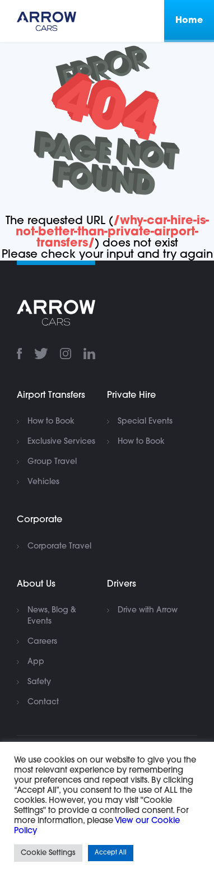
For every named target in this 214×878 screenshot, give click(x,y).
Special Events (145, 421)
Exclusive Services (61, 442)
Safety (39, 682)
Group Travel (52, 462)
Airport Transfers (51, 395)
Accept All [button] (111, 853)
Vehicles (43, 482)
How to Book (51, 421)
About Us (36, 584)
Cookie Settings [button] (48, 853)
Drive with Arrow (148, 610)
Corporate (39, 519)
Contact (43, 702)
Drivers (121, 584)
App (35, 662)
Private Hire (131, 395)
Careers (42, 642)
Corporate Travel (59, 546)
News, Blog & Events (51, 616)
